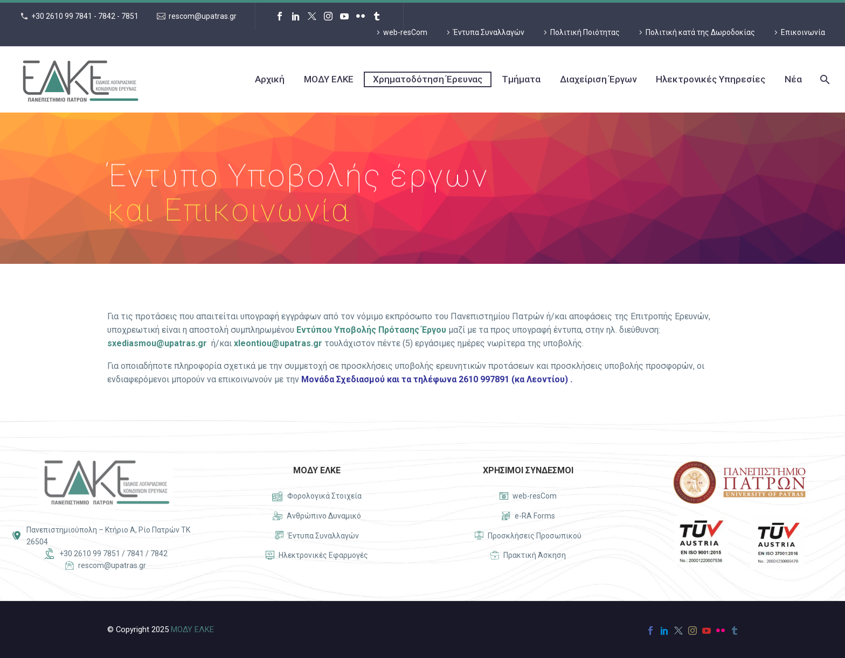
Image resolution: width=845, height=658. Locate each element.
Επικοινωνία (803, 32)
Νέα (793, 79)
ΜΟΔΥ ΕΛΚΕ (329, 79)
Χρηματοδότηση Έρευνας (427, 79)
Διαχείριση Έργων (598, 79)
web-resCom (405, 32)
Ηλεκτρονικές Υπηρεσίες (710, 79)
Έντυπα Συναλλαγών (488, 32)
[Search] (823, 79)
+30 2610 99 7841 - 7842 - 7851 (84, 16)
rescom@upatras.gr (203, 16)
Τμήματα (521, 79)
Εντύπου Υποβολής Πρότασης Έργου (371, 330)
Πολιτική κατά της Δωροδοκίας (700, 32)
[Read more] (317, 496)
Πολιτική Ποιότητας (585, 32)
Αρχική (270, 79)
